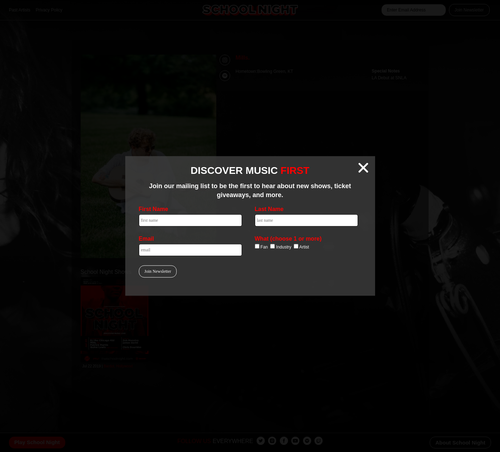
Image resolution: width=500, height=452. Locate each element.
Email (146, 239)
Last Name (269, 209)
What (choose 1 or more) (288, 239)
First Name (153, 209)
